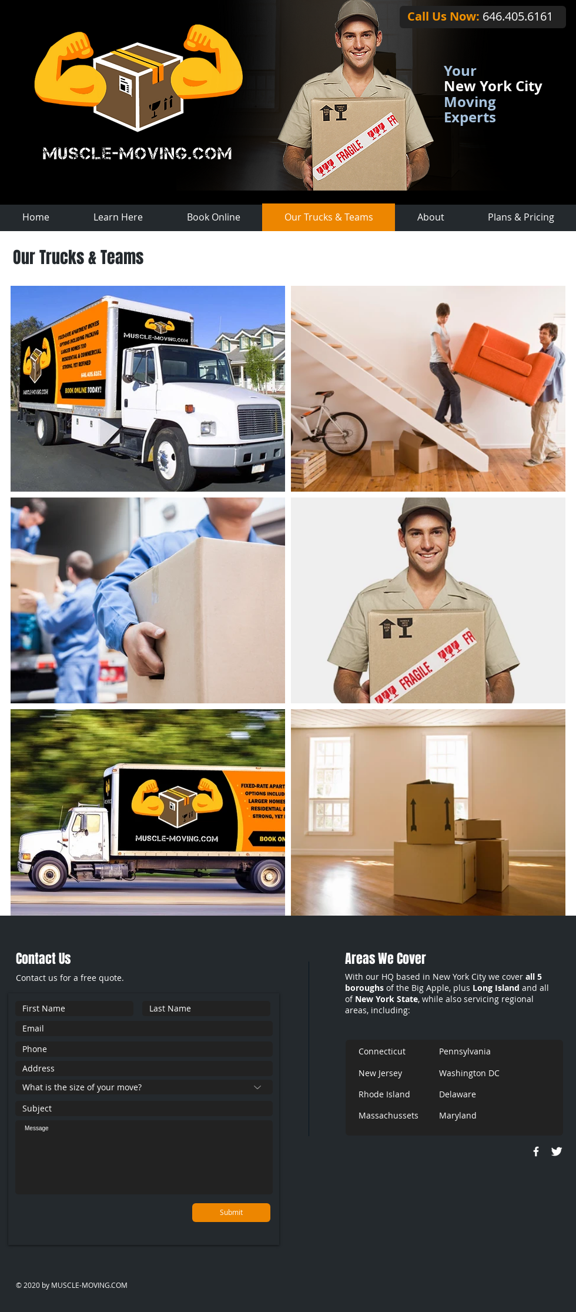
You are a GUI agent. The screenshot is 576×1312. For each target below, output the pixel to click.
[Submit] (231, 1212)
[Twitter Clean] (556, 1151)
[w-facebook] (536, 1151)
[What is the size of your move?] (144, 1087)
